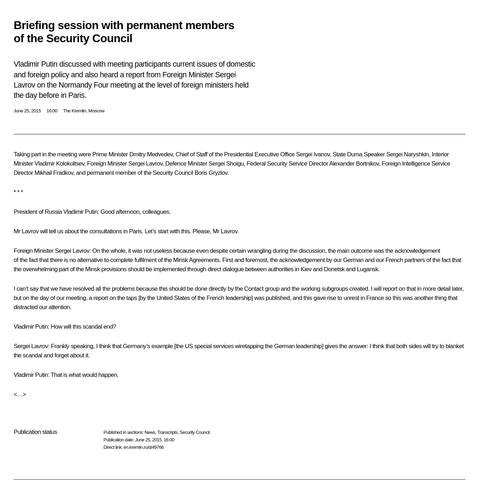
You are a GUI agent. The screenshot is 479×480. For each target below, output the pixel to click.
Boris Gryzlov (210, 172)
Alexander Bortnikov (354, 163)
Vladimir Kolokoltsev (59, 163)
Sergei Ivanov (313, 154)
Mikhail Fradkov (53, 172)
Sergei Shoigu (226, 163)
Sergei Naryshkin (407, 154)
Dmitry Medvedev (151, 154)
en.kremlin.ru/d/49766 (143, 447)
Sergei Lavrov (145, 163)
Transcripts (167, 432)
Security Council (195, 432)
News (149, 432)
